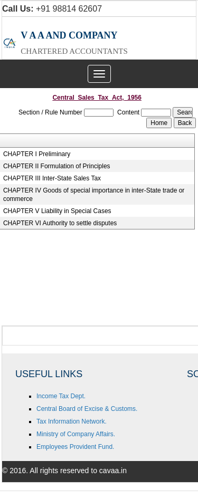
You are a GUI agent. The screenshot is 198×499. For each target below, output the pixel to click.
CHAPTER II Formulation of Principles (56, 166)
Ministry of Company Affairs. (75, 434)
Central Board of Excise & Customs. (86, 408)
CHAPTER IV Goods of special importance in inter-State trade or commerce (93, 195)
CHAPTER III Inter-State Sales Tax (52, 178)
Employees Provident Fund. (75, 446)
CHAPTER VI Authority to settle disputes (60, 223)
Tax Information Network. (71, 421)
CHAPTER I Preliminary (36, 154)
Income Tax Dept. (61, 396)
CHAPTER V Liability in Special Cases (57, 211)
